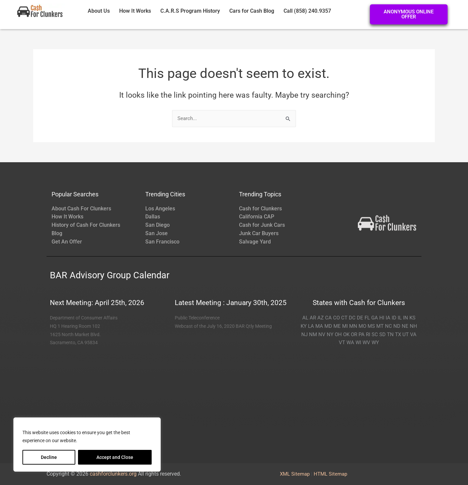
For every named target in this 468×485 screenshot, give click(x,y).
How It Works (135, 11)
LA (311, 326)
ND (396, 326)
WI (358, 343)
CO (336, 318)
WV (366, 343)
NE (405, 326)
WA (350, 343)
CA (328, 318)
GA (374, 318)
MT (380, 326)
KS (412, 318)
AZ (320, 318)
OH (338, 334)
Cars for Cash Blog (251, 11)
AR (313, 318)
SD (382, 334)
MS (371, 326)
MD (328, 326)
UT (405, 334)
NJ (304, 334)
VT (342, 343)
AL (305, 318)
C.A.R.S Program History (190, 11)
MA (319, 326)
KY (304, 326)
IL (400, 318)
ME (337, 326)
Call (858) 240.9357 (307, 11)
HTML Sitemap (330, 474)
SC (375, 334)
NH (413, 326)
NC (388, 326)
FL (367, 318)
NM (313, 334)
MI (345, 326)
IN (405, 318)
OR (354, 334)
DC (352, 318)
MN (353, 326)
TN (390, 334)
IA (388, 318)
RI (368, 334)
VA (413, 334)
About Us (99, 11)
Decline (49, 457)
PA (362, 334)
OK (346, 334)
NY (330, 334)
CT (344, 318)
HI (381, 318)
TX (398, 334)
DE (360, 318)
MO (362, 326)
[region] (87, 444)
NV (321, 334)
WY (375, 343)
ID (394, 318)
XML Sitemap (295, 474)
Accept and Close (114, 457)
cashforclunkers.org (113, 474)
